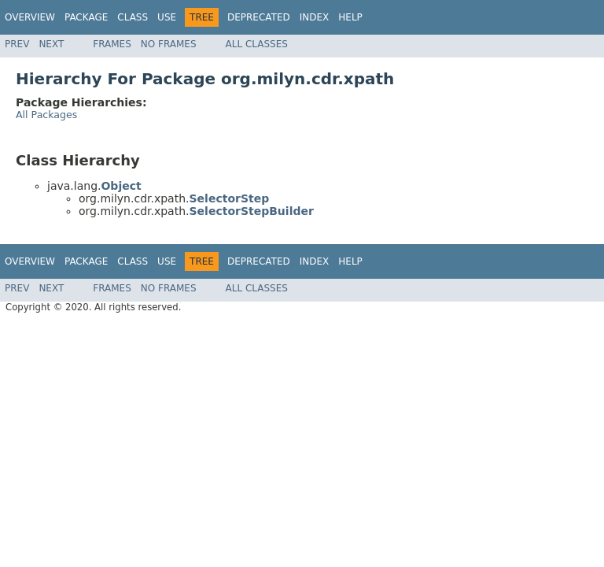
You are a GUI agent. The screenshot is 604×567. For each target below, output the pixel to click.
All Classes (257, 44)
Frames (112, 44)
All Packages (46, 114)
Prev (17, 44)
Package (86, 17)
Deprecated (258, 17)
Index (315, 17)
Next (51, 44)
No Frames (169, 44)
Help (350, 17)
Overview (30, 17)
